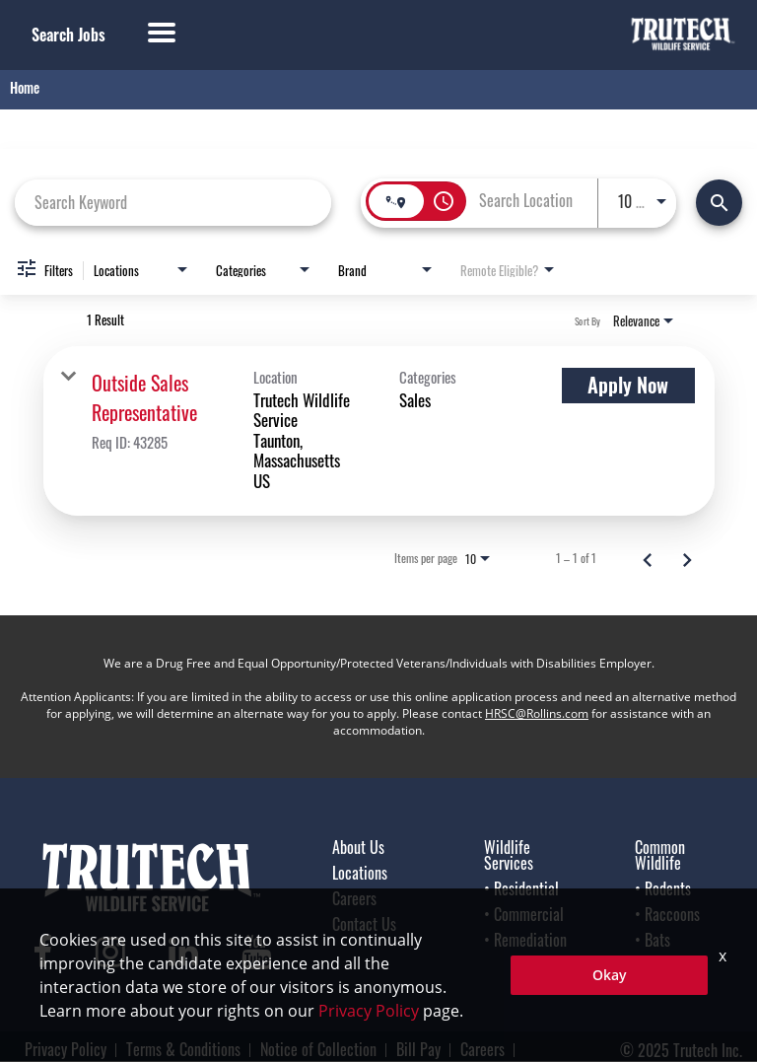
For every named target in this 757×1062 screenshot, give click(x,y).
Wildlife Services (508, 855)
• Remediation (525, 940)
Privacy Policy (65, 1049)
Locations (359, 873)
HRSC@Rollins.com (536, 713)
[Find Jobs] (719, 202)
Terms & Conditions (183, 1049)
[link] (379, 431)
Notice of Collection (318, 1049)
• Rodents (663, 888)
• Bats (652, 940)
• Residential (521, 888)
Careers (354, 898)
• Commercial (524, 914)
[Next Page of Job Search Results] (687, 558)
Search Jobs (68, 34)
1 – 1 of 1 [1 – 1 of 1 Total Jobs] (576, 558)
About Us (358, 847)
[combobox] (172, 201)
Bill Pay (418, 1049)
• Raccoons (667, 914)
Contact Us (364, 924)
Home (24, 87)
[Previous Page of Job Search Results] (647, 558)
